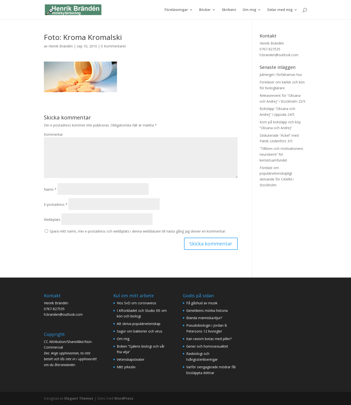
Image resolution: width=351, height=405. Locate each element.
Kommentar (53, 134)
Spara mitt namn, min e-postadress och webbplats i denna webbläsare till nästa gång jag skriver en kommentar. (138, 231)
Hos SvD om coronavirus (136, 303)
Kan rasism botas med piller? (209, 338)
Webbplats (52, 219)
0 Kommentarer (113, 46)
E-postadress (56, 204)
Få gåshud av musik (201, 303)
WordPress (123, 398)
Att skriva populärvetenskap (138, 323)
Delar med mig (279, 10)
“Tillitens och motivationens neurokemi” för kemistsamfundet (281, 154)
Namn (50, 189)
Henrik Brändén (61, 46)
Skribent (229, 10)
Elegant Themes (78, 398)
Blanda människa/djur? (204, 317)
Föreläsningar (176, 10)
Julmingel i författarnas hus (281, 74)
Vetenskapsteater (130, 359)
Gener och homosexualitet (207, 346)
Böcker (205, 10)
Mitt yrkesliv (126, 367)
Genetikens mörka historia (207, 310)
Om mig (249, 10)
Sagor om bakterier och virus (139, 331)
